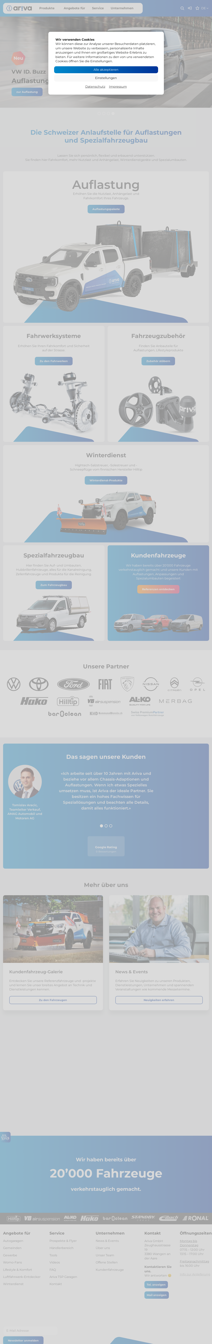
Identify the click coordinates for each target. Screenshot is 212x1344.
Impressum (118, 86)
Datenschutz (95, 86)
